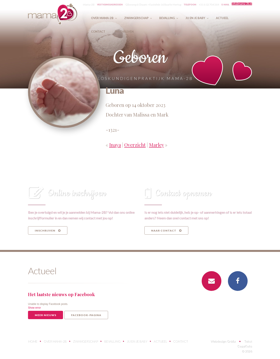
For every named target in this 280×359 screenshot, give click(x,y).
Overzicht (135, 144)
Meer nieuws (45, 315)
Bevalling (112, 341)
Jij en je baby (137, 341)
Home (32, 341)
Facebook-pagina (86, 315)
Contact (180, 341)
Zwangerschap (85, 341)
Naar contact (166, 230)
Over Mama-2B (55, 341)
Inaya (115, 144)
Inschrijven (48, 230)
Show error (34, 307)
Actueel (160, 341)
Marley (156, 144)
